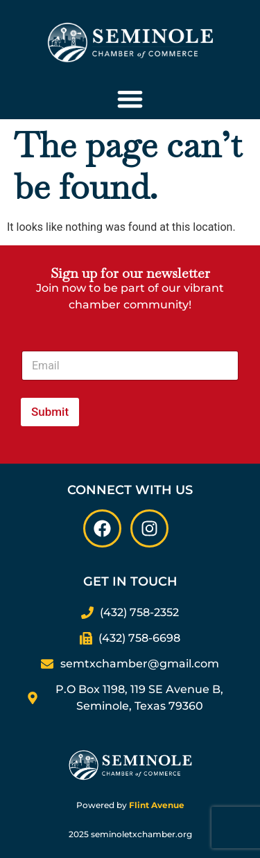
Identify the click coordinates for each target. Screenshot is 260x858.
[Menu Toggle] (130, 98)
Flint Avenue (156, 805)
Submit (50, 412)
